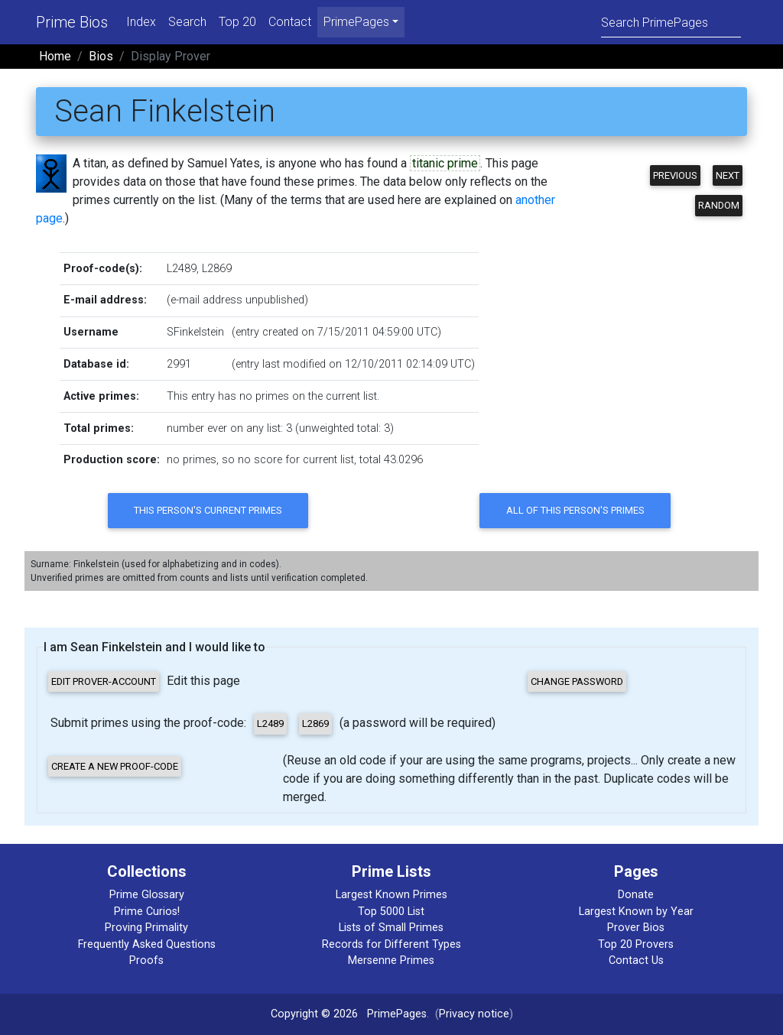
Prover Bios (635, 927)
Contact (289, 22)
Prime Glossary (146, 894)
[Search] (671, 21)
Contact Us (636, 960)
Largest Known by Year (636, 911)
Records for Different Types (391, 944)
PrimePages (397, 1013)
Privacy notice (474, 1013)
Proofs (146, 960)
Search (187, 22)
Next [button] (727, 175)
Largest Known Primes (391, 894)
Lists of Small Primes (391, 927)
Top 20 (237, 22)
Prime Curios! (147, 911)
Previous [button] (675, 175)
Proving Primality (146, 927)
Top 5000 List (391, 911)
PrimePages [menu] (356, 22)
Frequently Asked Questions (147, 944)
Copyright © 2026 (314, 1013)
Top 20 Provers (636, 944)
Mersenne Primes (391, 960)
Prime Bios (72, 22)
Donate (636, 894)
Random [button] (718, 205)
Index (141, 22)
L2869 (217, 268)
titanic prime (445, 163)
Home (55, 56)
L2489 (182, 268)
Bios (101, 56)
